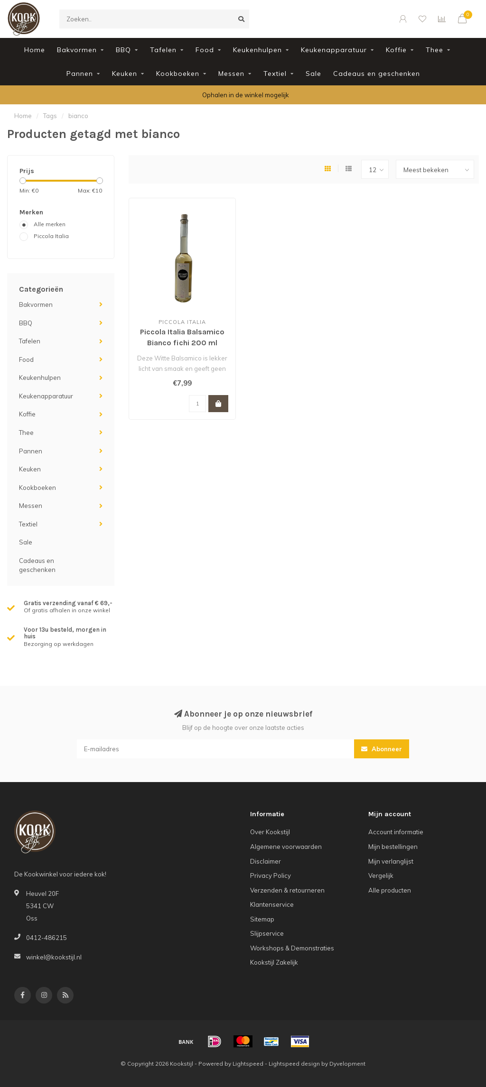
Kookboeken (177, 73)
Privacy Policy (270, 875)
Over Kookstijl (270, 832)
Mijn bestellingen (393, 846)
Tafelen (163, 50)
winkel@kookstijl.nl (54, 957)
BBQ (123, 50)
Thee (434, 50)
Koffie (396, 50)
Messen (231, 73)
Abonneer (381, 749)
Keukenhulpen (257, 50)
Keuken (124, 73)
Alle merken (49, 224)
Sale (313, 73)
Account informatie (395, 832)
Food (205, 50)
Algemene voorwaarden (286, 846)
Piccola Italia (51, 236)
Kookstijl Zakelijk (274, 962)
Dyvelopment (347, 1063)
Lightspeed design (294, 1063)
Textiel (275, 73)
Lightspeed (248, 1063)
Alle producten (389, 890)
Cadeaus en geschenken (376, 73)
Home (34, 50)
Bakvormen (77, 50)
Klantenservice (272, 904)
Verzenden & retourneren (287, 890)
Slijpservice (267, 933)
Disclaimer (265, 861)
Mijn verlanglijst (390, 861)
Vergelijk (380, 875)
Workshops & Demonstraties (292, 948)
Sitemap (262, 919)
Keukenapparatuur (334, 50)
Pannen (79, 73)
